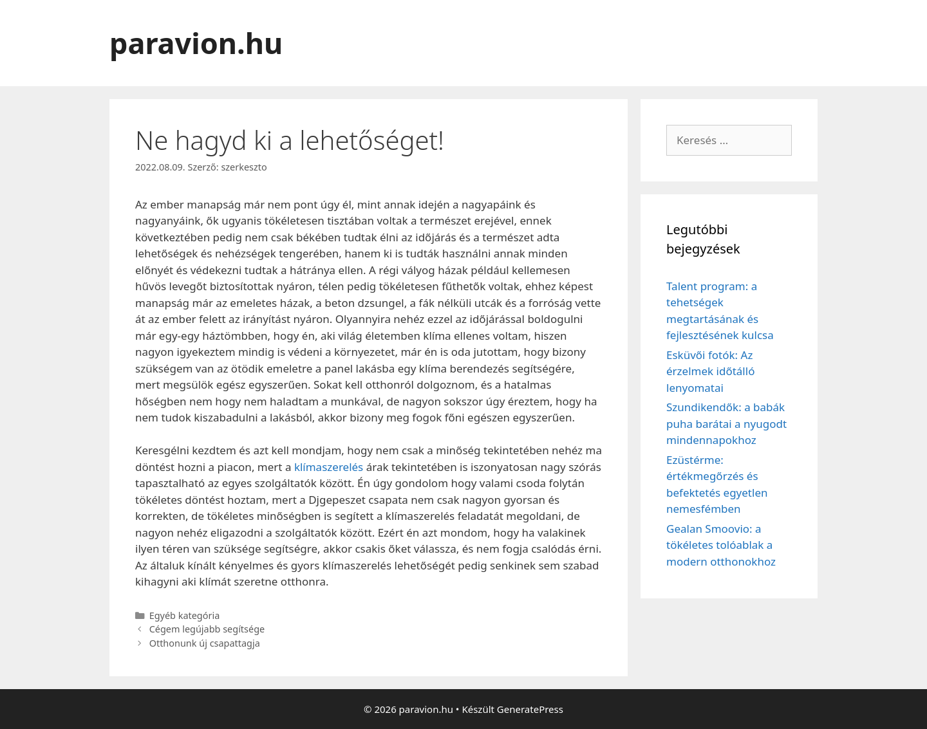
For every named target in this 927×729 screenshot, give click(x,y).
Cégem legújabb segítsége (207, 629)
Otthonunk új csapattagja (204, 643)
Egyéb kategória (184, 615)
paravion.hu (196, 42)
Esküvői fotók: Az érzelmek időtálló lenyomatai (710, 371)
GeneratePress (530, 709)
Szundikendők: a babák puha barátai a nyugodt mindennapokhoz (726, 423)
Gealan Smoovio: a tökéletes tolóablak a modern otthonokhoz (721, 545)
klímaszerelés (328, 466)
